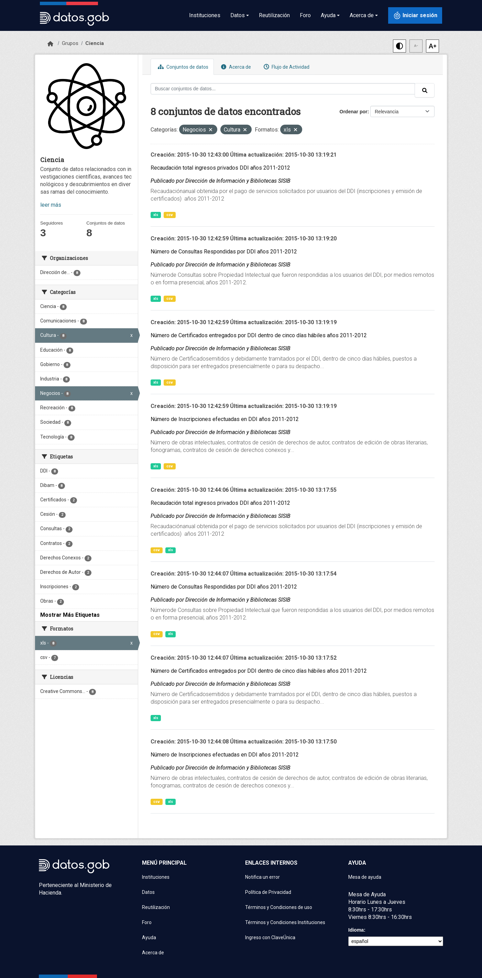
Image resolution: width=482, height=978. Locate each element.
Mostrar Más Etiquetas (70, 615)
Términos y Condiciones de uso (278, 907)
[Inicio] (50, 44)
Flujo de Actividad (285, 66)
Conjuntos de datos (182, 66)
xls (155, 215)
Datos (148, 892)
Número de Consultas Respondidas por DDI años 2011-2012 (224, 251)
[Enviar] (425, 90)
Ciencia (94, 43)
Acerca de (235, 66)
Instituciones (204, 15)
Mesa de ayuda (364, 877)
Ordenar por (354, 111)
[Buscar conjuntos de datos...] (283, 88)
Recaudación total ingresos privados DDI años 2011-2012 (220, 167)
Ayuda (149, 937)
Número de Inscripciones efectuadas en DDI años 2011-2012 (225, 419)
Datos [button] (237, 15)
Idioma (356, 930)
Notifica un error (262, 877)
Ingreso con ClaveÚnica (270, 937)
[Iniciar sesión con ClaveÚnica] (415, 15)
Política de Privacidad (268, 892)
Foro (305, 15)
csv (169, 215)
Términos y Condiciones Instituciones (285, 922)
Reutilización (274, 15)
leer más (50, 205)
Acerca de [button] (362, 15)
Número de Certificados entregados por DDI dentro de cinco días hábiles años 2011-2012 (259, 335)
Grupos (70, 43)
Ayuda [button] (328, 15)
